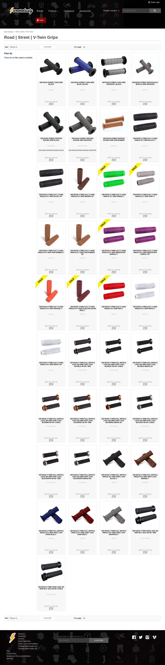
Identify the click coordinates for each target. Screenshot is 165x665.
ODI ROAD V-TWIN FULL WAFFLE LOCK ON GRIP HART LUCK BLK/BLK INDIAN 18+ (145, 364)
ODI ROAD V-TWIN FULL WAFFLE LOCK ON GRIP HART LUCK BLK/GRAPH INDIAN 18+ (82, 476)
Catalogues (69, 11)
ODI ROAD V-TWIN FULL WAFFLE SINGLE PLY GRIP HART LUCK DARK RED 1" (82, 532)
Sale (41, 20)
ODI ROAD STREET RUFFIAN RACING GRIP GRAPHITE (82, 139)
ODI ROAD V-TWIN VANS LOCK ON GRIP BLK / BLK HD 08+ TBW (145, 532)
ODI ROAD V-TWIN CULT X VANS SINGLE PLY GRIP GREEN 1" (114, 195)
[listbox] (16, 47)
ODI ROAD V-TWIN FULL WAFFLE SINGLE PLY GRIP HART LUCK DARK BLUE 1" (51, 532)
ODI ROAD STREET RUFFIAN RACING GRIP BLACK (51, 139)
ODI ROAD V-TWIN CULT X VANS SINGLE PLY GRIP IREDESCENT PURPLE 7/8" (145, 252)
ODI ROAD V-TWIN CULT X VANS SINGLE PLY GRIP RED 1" (114, 307)
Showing (47, 47)
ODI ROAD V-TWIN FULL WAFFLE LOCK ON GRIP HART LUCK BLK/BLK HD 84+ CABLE (113, 364)
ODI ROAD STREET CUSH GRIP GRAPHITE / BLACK (114, 83)
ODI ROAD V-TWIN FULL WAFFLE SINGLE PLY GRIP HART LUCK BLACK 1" (113, 476)
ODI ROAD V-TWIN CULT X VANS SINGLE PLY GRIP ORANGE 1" (51, 307)
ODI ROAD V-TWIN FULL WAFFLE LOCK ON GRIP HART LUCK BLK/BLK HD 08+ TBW (82, 364)
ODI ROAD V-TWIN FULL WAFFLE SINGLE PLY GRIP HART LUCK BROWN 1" (145, 476)
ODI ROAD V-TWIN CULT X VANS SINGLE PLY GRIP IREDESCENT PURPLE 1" (114, 252)
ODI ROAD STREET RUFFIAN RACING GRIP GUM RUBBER (114, 139)
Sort (6, 47)
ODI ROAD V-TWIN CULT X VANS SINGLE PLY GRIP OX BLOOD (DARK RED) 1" (82, 308)
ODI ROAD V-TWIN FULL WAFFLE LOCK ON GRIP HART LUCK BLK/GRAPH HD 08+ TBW (51, 476)
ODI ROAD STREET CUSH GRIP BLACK (51, 83)
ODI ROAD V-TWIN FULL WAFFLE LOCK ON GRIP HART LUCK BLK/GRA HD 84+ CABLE (145, 420)
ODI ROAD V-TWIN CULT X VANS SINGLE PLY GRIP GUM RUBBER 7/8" (82, 252)
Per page (77, 47)
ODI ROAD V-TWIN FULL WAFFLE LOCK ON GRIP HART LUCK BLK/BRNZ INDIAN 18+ (113, 420)
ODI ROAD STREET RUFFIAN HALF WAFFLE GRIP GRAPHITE (145, 83)
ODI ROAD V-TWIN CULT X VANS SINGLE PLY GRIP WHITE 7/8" (51, 363)
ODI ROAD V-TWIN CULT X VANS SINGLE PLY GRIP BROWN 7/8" (83, 195)
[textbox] (135, 10)
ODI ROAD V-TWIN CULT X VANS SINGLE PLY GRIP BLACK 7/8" (51, 195)
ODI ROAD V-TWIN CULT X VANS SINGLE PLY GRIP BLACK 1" (145, 139)
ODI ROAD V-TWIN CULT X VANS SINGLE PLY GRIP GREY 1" (145, 195)
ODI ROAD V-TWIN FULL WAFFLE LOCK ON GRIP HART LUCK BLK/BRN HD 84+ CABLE (51, 420)
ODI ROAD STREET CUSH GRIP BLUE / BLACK (82, 83)
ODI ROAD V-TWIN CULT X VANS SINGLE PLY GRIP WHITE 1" (145, 307)
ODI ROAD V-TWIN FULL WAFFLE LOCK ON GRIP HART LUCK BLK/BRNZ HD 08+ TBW (82, 420)
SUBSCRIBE (98, 640)
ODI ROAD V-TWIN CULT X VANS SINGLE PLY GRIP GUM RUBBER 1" (51, 251)
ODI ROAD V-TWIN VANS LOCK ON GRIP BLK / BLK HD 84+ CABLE (51, 588)
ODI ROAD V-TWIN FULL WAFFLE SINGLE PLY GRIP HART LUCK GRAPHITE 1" (113, 532)
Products (52, 11)
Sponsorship (85, 11)
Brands (40, 11)
